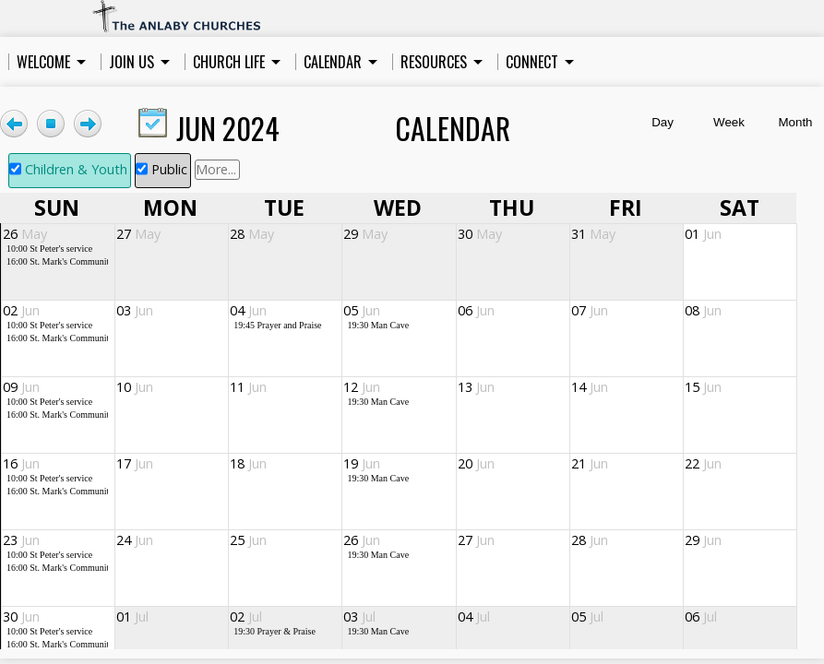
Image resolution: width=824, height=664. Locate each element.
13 (476, 387)
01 (703, 234)
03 (134, 310)
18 (248, 463)
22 (703, 463)
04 (248, 310)
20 (476, 463)
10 (134, 387)
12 (361, 387)
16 (21, 463)
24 (134, 540)
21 (589, 463)
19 (361, 463)
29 (365, 234)
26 (25, 234)
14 (589, 387)
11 (248, 387)
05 (361, 310)
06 (476, 310)
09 (21, 387)
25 (248, 540)
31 (593, 234)
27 (138, 234)
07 (589, 310)
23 (21, 540)
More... (216, 169)
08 (703, 310)
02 (21, 310)
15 (703, 387)
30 (480, 234)
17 (134, 463)
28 (252, 234)
